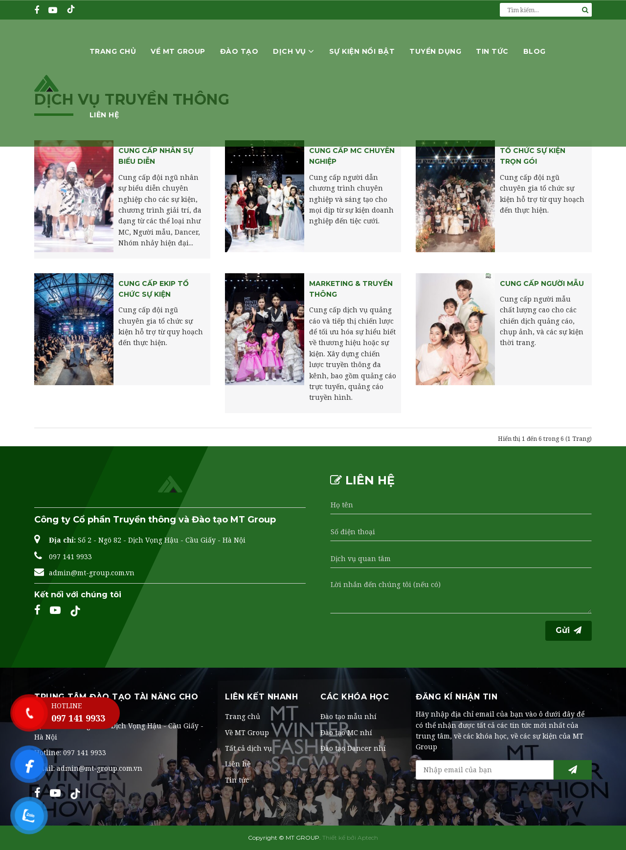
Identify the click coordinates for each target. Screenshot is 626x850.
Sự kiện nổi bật (362, 50)
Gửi (568, 630)
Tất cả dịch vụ (248, 748)
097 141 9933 (70, 556)
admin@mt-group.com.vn (91, 572)
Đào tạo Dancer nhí (353, 748)
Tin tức (492, 50)
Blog (534, 50)
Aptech (368, 837)
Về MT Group (178, 50)
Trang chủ (112, 50)
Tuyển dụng (435, 50)
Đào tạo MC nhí (346, 732)
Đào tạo (239, 50)
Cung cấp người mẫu (542, 283)
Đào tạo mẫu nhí (348, 716)
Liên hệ (104, 114)
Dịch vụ (293, 50)
